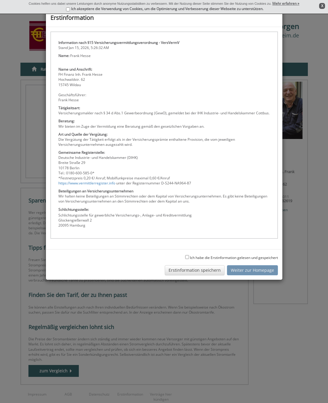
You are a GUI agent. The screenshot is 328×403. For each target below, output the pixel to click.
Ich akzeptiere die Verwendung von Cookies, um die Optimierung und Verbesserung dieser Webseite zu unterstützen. (167, 8)
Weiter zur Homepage (252, 270)
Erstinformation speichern (195, 270)
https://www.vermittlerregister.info (86, 183)
